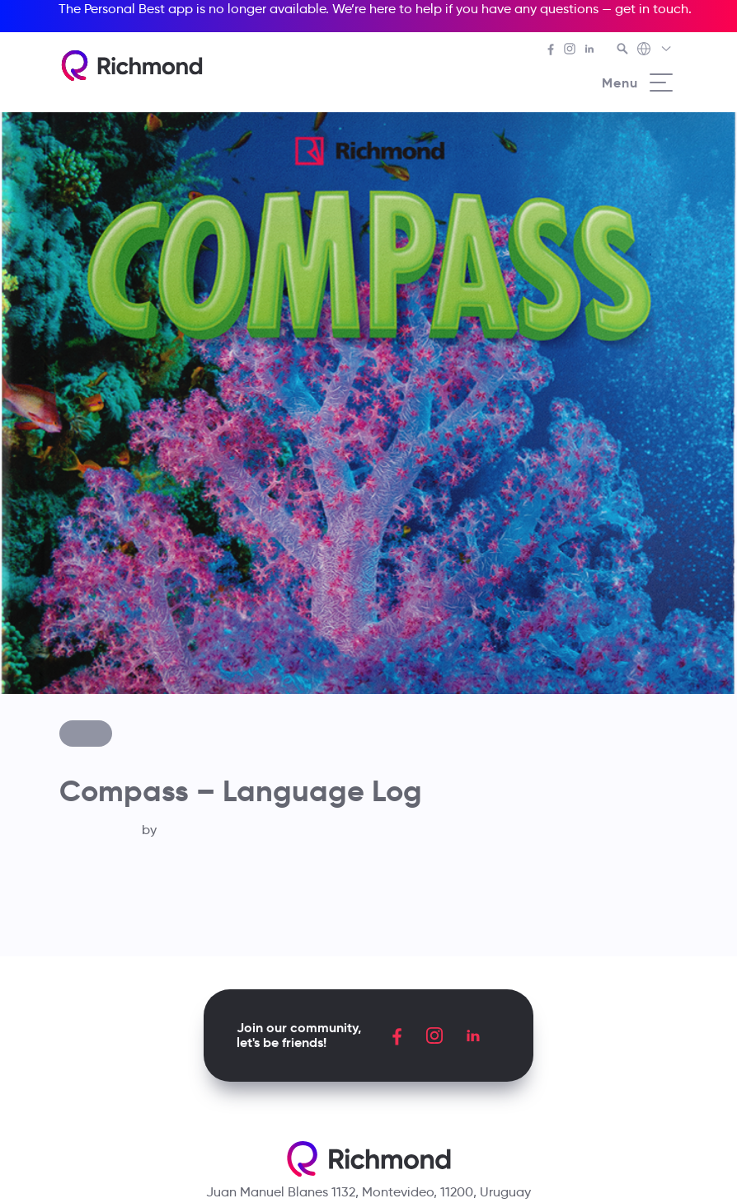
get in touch (651, 9)
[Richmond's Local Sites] (655, 50)
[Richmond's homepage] (131, 65)
